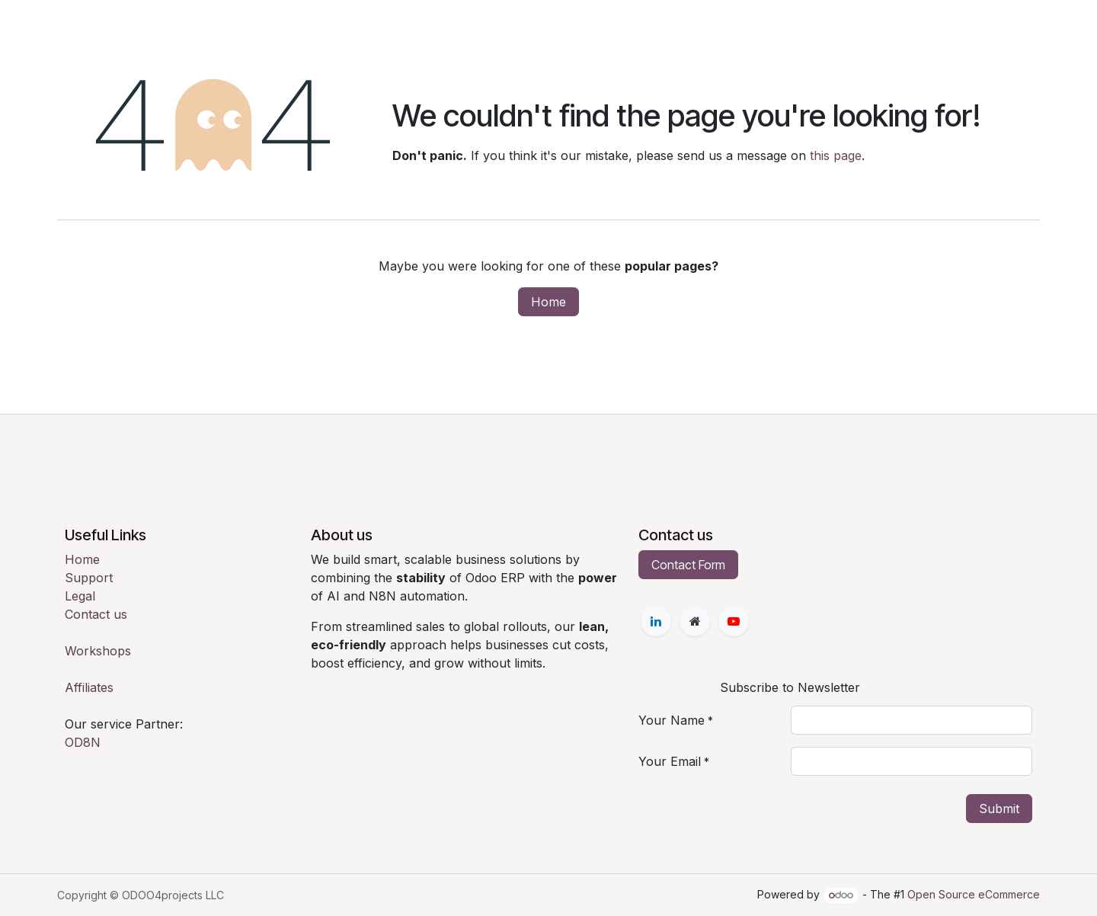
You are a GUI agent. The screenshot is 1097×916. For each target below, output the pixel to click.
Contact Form (688, 564)
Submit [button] (999, 808)
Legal (80, 596)
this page (836, 155)
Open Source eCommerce (973, 894)
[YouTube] (733, 621)
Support (89, 577)
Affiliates (89, 687)
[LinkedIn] (656, 621)
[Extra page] (695, 621)
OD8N (83, 742)
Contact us (96, 614)
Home (548, 301)
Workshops (98, 650)
